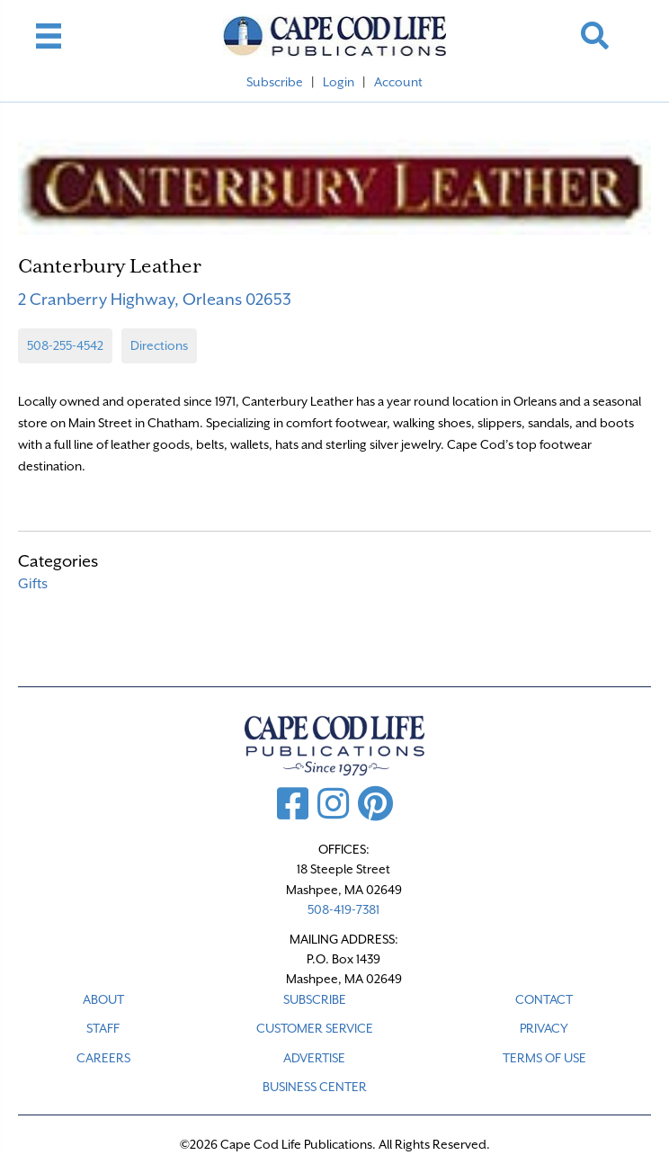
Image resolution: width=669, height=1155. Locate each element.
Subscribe (274, 82)
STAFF (103, 1028)
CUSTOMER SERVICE (314, 1028)
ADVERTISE (314, 1058)
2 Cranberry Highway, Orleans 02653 (154, 299)
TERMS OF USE (544, 1058)
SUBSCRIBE (314, 999)
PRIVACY (544, 1028)
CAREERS (103, 1058)
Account (398, 82)
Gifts (33, 584)
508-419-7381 (343, 909)
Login (338, 82)
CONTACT (544, 999)
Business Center (315, 1086)
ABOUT (103, 999)
